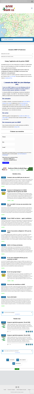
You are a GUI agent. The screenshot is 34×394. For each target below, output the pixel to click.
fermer (31, 312)
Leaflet (17, 36)
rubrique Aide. (17, 127)
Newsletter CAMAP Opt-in (8, 158)
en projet (9, 103)
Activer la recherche (7, 39)
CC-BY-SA (32, 36)
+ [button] (1, 14)
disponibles (24, 105)
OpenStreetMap (24, 36)
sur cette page (12, 76)
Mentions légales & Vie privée (21, 389)
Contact (29, 389)
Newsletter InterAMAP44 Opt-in (10, 160)
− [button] (1, 16)
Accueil (5, 389)
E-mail (4, 147)
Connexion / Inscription (11, 389)
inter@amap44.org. (8, 78)
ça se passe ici (17, 314)
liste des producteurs (24, 103)
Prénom (4, 137)
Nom (3, 142)
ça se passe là (17, 352)
